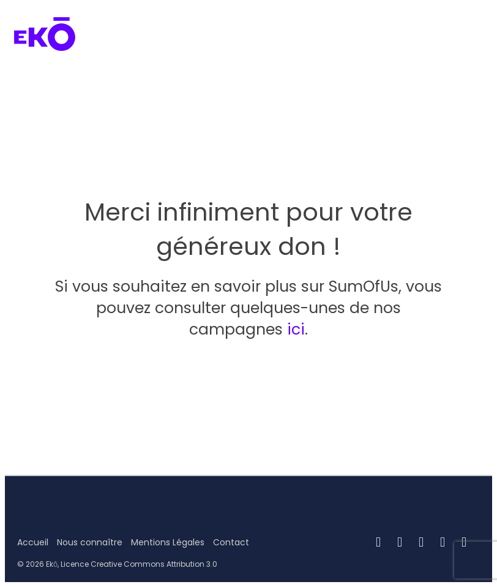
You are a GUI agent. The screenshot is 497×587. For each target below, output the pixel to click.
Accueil (32, 542)
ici (296, 329)
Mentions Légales (167, 542)
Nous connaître (89, 542)
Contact (231, 542)
